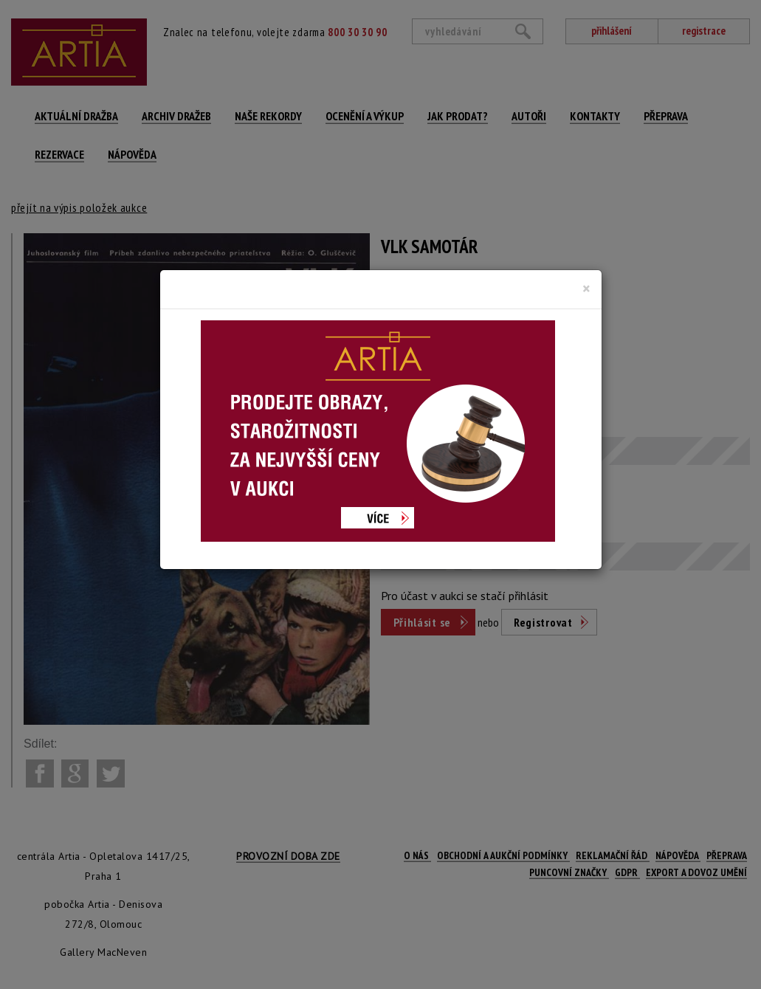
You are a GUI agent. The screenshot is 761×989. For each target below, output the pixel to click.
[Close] (586, 288)
